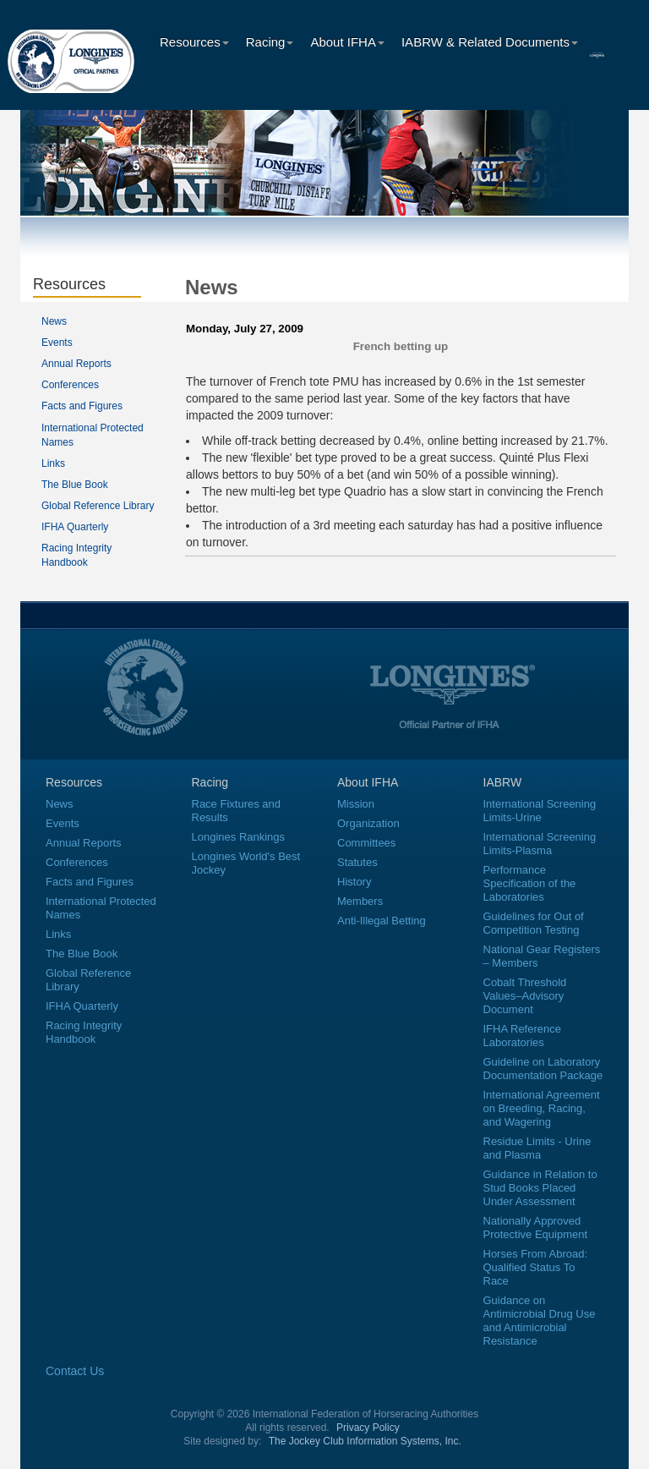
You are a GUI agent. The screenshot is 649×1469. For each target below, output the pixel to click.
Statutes (357, 862)
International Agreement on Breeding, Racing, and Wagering (541, 1108)
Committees (366, 842)
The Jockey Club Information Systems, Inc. (365, 1441)
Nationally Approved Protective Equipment (535, 1227)
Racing (270, 42)
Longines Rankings (239, 836)
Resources (194, 42)
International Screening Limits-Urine (540, 811)
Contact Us (75, 1371)
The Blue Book (74, 485)
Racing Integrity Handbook (84, 1032)
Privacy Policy (368, 1427)
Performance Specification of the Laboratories (529, 883)
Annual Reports (76, 364)
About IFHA (347, 42)
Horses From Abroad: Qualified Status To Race (535, 1267)
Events (57, 342)
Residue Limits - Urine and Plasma (537, 1148)
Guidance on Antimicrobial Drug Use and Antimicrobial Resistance (539, 1320)
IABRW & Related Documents (489, 42)
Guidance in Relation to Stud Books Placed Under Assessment (540, 1188)
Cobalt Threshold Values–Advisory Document (525, 996)
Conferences (70, 385)
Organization (368, 823)
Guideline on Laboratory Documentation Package (543, 1068)
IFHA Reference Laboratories (522, 1035)
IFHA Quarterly (74, 527)
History (354, 881)
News (54, 321)
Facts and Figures (82, 406)
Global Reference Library (97, 506)
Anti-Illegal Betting (381, 920)
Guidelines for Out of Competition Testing (533, 923)
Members (360, 901)
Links (53, 463)
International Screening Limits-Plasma (540, 843)
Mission (355, 804)
